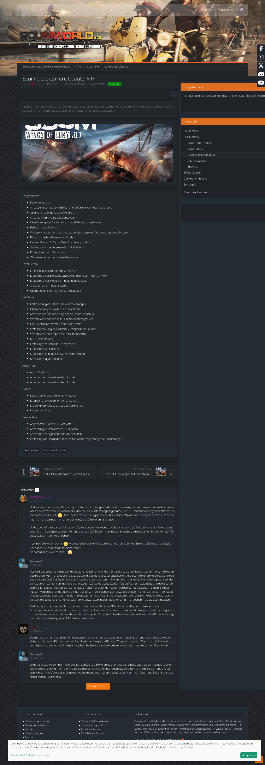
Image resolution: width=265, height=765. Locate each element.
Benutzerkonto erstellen (211, 104)
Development (35, 450)
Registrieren (225, 10)
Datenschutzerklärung (37, 725)
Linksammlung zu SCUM (94, 725)
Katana (63, 622)
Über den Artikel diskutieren (211, 209)
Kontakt (29, 729)
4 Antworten (103, 84)
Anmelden (207, 10)
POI (96, 275)
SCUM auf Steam (90, 729)
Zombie (113, 626)
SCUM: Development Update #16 (70, 474)
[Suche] (241, 10)
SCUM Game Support (92, 733)
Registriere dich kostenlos (207, 91)
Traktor (58, 324)
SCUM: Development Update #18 (121, 474)
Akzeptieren (248, 755)
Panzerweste (81, 354)
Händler (64, 382)
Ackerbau (91, 507)
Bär (95, 591)
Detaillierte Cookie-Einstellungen (30, 755)
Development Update (58, 450)
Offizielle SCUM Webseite (95, 721)
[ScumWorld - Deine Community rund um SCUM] (132, 38)
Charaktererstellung (84, 242)
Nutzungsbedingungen (37, 721)
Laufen (43, 511)
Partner (29, 737)
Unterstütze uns (34, 733)
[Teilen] (165, 94)
